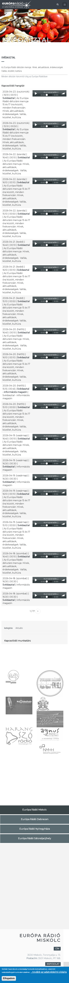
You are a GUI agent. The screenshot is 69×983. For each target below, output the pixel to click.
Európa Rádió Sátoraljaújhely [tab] (34, 838)
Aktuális (19, 628)
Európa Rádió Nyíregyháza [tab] (34, 829)
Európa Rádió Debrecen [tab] (34, 819)
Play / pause (36, 93)
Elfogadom (9, 978)
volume (63, 93)
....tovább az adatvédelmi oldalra (49, 972)
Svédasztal (9, 98)
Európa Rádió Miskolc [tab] (34, 809)
